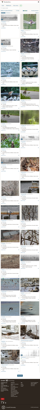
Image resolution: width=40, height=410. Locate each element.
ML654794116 (23, 147)
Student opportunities (14, 396)
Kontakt (22, 386)
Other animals (15, 5)
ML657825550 (3, 51)
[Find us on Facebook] (1, 402)
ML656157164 (3, 130)
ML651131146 (23, 252)
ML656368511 (3, 108)
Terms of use (33, 385)
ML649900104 (23, 347)
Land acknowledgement (34, 382)
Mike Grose (24, 31)
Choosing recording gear (14, 393)
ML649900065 (23, 365)
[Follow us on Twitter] (3, 402)
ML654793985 (3, 171)
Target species (13, 389)
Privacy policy (33, 384)
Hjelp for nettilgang (34, 383)
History (22, 384)
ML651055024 (23, 268)
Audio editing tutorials (14, 391)
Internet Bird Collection (4, 389)
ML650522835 (3, 323)
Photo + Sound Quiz (14, 390)
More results (20, 375)
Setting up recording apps (15, 392)
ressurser (13, 382)
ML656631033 (3, 84)
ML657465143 (23, 60)
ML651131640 (23, 200)
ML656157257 (23, 106)
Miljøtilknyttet (8, 5)
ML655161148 (3, 155)
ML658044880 (23, 36)
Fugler (3, 5)
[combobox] (11, 8)
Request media (13, 388)
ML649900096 (3, 371)
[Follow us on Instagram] (5, 402)
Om (21, 382)
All (20, 5)
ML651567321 (3, 203)
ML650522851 (23, 299)
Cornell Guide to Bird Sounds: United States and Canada (5, 386)
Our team (22, 385)
